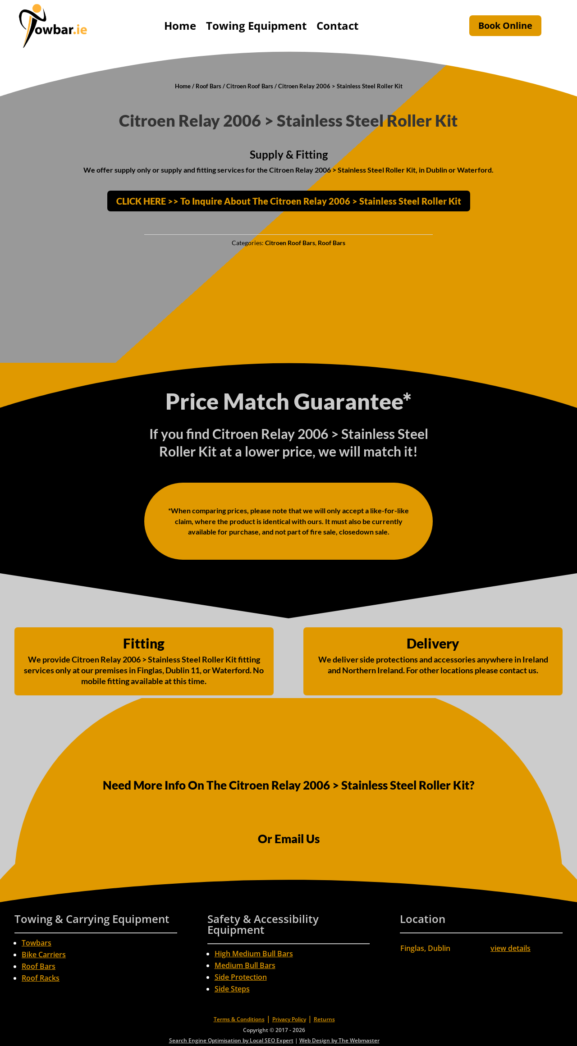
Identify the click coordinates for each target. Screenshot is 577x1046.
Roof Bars (208, 86)
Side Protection (241, 977)
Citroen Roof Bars (249, 86)
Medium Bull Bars (245, 965)
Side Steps (232, 989)
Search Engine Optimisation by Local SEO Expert (231, 1040)
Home (180, 25)
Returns (324, 1019)
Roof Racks (41, 978)
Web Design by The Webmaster (339, 1040)
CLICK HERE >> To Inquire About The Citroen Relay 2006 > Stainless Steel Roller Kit (288, 201)
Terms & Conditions (239, 1019)
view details (510, 948)
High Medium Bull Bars (254, 954)
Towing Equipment (256, 25)
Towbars (36, 943)
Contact (337, 25)
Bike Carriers (44, 954)
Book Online (505, 25)
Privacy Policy (289, 1019)
